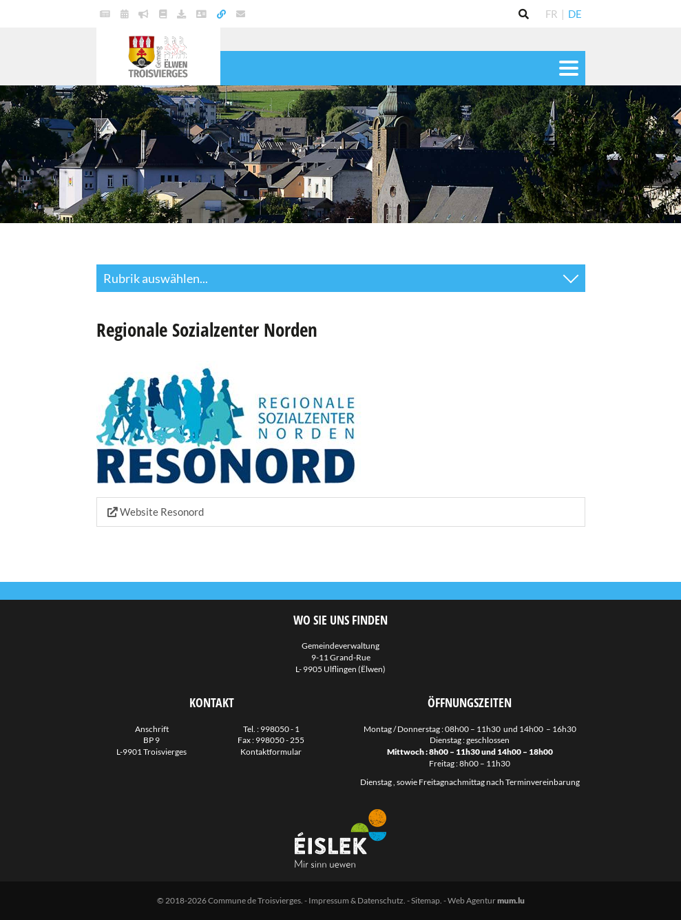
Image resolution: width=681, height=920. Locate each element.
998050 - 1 (280, 729)
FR (551, 14)
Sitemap (425, 900)
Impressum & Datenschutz (356, 900)
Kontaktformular (271, 751)
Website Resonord (155, 511)
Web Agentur (472, 900)
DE (575, 14)
